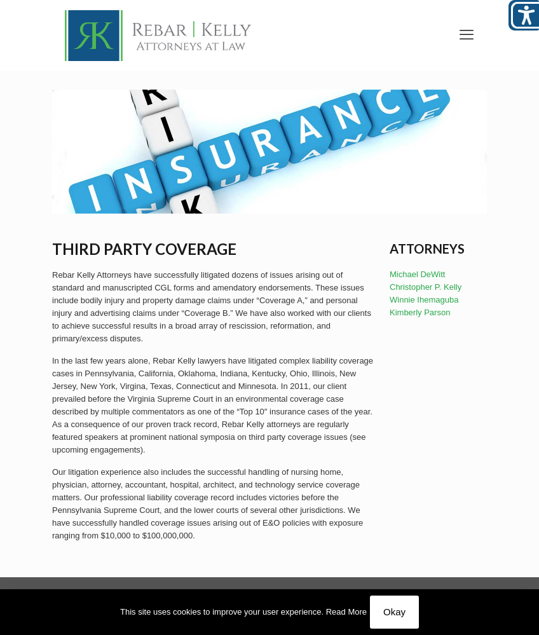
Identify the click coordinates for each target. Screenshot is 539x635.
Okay (394, 611)
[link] (158, 35)
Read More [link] (346, 612)
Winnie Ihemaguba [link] (424, 299)
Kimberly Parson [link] (420, 312)
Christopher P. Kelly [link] (425, 287)
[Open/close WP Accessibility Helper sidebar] (523, 15)
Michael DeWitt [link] (417, 274)
